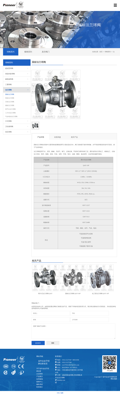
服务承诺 (39, 384)
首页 (100, 52)
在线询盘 (57, 137)
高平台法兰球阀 (10, 109)
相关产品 (74, 137)
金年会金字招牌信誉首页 (44, 362)
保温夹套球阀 (16, 73)
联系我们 (39, 387)
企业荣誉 (39, 374)
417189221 (73, 367)
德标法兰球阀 (9, 105)
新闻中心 (39, 382)
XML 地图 (60, 393)
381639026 (65, 367)
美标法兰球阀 (9, 98)
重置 (52, 343)
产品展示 (39, 376)
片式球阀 (16, 121)
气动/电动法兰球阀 (11, 116)
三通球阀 (16, 84)
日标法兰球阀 (9, 102)
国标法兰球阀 (9, 94)
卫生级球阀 (16, 126)
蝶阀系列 (28, 52)
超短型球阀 (16, 68)
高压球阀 (16, 132)
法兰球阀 (17, 90)
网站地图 (114, 379)
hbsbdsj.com (61, 380)
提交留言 (38, 343)
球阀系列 (10, 52)
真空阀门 (45, 52)
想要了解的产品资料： (73, 331)
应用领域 (39, 379)
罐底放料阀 (16, 79)
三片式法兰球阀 (10, 113)
